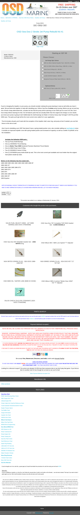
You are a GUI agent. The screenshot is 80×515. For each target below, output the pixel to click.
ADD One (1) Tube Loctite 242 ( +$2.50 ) (55, 88)
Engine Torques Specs (7, 408)
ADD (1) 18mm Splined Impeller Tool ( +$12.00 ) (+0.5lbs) (59, 63)
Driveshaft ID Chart (18, 405)
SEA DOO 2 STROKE (11, 17)
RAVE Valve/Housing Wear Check (10, 396)
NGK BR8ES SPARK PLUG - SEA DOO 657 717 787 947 (57, 262)
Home (70, 1)
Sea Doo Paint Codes (6, 438)
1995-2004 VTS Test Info (7, 446)
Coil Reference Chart (18, 403)
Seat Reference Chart (6, 441)
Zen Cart (51, 512)
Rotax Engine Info (5, 434)
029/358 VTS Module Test (7, 450)
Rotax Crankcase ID (6, 431)
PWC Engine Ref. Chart (7, 398)
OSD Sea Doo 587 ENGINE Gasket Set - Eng (20, 242)
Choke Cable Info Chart (7, 403)
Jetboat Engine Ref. (6, 400)
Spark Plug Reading (6, 443)
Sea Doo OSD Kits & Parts (26, 17)
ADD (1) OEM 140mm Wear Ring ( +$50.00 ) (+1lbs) (58, 66)
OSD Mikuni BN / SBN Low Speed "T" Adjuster (57, 243)
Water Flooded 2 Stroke (7, 453)
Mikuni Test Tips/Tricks (7, 422)
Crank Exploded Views (7, 405)
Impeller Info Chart (6, 415)
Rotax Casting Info (6, 436)
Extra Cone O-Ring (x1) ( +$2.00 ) (53, 69)
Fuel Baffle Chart (5, 410)
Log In (77, 1)
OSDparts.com (39, 512)
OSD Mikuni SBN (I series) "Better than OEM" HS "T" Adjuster (57, 282)
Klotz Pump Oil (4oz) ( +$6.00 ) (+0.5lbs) (54, 72)
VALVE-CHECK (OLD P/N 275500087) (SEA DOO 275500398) (19, 301)
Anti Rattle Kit (71, 128)
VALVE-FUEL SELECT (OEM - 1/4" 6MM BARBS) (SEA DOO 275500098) (20, 224)
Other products (5, 384)
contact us (32, 318)
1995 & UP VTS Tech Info (7, 448)
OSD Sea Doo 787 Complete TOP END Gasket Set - (57, 224)
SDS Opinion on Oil (6, 429)
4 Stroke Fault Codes (6, 457)
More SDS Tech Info (6, 460)
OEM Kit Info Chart (6, 417)
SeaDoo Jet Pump (40, 17)
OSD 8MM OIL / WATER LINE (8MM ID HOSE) (20, 281)
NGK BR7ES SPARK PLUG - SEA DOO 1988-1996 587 (20, 262)
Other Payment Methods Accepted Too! (40, 373)
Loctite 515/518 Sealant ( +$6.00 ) (53, 75)
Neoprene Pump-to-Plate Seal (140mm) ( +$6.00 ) (57, 79)
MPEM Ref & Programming (8, 424)
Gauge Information (6, 412)
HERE (43, 316)
